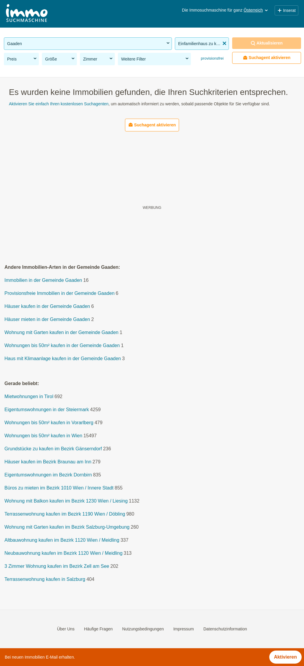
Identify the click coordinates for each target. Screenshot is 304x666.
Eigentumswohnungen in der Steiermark (46, 409)
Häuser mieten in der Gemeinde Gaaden (47, 319)
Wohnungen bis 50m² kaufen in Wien (43, 435)
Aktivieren (285, 656)
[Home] (27, 13)
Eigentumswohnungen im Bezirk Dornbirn (48, 475)
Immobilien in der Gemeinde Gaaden (43, 280)
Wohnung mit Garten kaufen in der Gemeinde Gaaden (61, 332)
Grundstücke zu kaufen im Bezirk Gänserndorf (53, 449)
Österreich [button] (256, 10)
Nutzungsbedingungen (143, 629)
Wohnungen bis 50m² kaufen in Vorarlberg (48, 422)
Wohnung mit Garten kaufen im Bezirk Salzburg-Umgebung (66, 527)
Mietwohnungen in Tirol (28, 396)
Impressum (183, 629)
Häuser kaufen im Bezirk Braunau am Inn (47, 462)
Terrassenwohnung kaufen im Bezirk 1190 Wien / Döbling (64, 514)
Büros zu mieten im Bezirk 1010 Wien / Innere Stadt (58, 488)
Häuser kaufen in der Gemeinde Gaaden (47, 306)
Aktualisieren (267, 43)
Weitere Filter (155, 58)
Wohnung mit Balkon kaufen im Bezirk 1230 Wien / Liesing (66, 501)
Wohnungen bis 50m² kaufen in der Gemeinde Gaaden (62, 345)
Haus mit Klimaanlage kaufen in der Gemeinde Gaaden (62, 358)
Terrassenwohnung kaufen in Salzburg (44, 579)
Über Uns (66, 629)
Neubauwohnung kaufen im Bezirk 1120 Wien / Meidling (63, 553)
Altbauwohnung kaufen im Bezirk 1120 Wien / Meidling (61, 540)
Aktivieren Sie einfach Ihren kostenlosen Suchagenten (58, 103)
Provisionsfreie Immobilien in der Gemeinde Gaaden (59, 293)
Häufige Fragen (98, 629)
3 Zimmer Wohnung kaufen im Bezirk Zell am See (56, 566)
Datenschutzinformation (225, 629)
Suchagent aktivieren (267, 57)
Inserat (286, 10)
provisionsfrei (212, 58)
